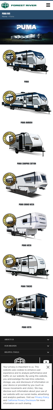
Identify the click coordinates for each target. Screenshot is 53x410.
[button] (48, 5)
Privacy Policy (42, 397)
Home (4, 16)
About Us (9, 339)
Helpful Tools (11, 352)
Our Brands (10, 346)
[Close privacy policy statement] (48, 367)
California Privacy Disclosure (22, 400)
